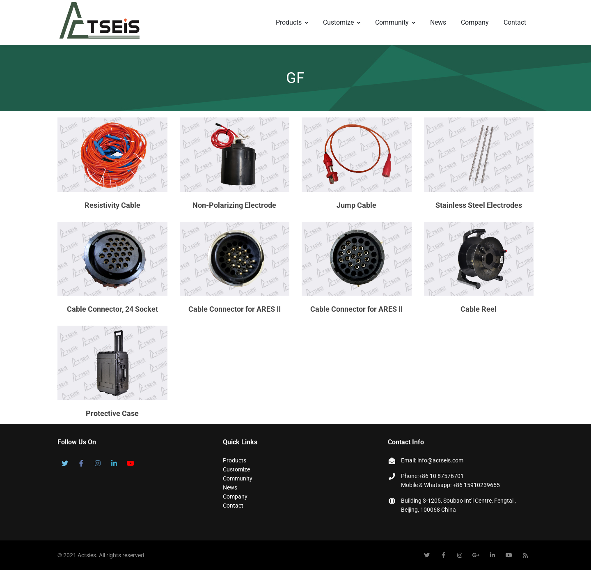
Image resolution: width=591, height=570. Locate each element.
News (438, 22)
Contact (515, 22)
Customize (341, 22)
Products (292, 22)
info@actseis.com (440, 460)
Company (475, 22)
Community (395, 22)
